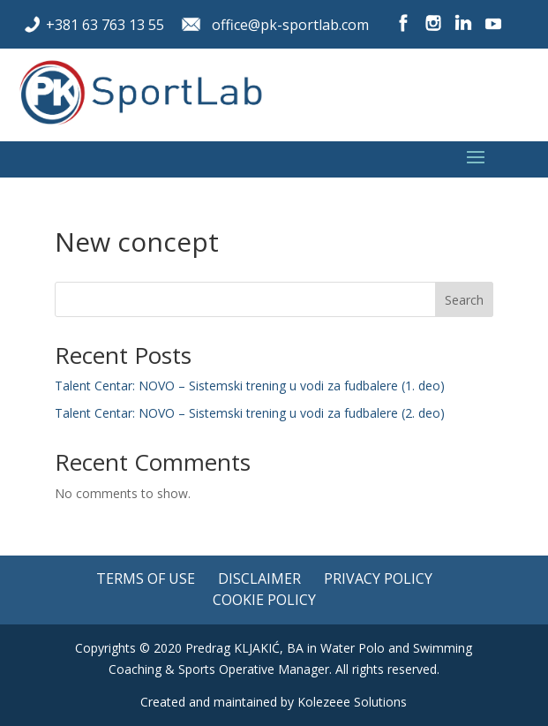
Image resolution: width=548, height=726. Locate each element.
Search (464, 299)
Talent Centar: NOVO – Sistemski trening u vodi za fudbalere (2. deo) (250, 413)
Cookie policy (264, 599)
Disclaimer (259, 578)
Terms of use (145, 578)
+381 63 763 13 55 (105, 24)
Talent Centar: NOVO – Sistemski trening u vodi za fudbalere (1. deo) (250, 385)
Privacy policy (378, 578)
